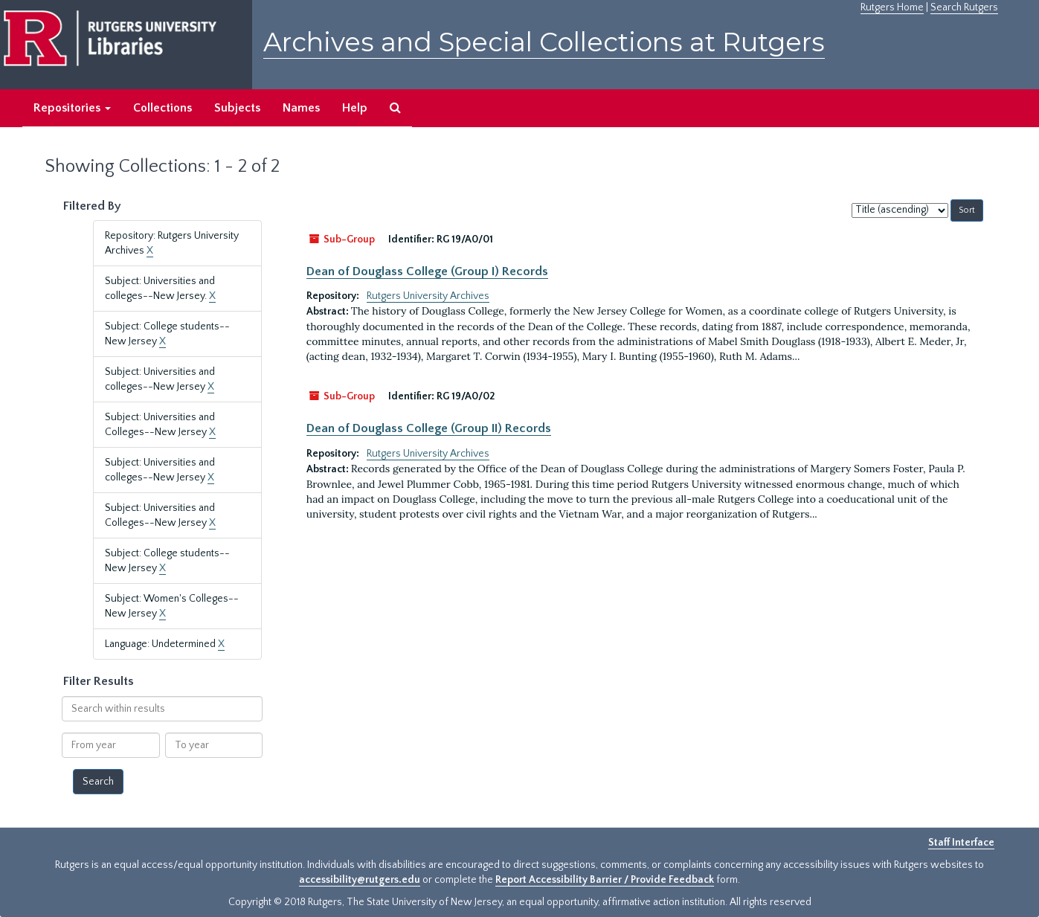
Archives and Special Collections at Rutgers (544, 42)
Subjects (237, 108)
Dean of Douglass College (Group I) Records (427, 271)
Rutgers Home (892, 7)
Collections (162, 108)
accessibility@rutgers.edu (359, 880)
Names (301, 108)
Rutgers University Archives (428, 296)
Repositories (72, 108)
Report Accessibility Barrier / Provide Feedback (604, 880)
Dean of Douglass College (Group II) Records (428, 428)
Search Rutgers (964, 7)
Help (354, 108)
